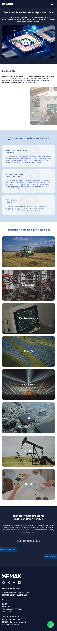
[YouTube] (14, 582)
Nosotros (6, 607)
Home (4, 604)
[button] (50, 624)
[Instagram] (3, 582)
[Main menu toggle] (52, 3)
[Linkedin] (19, 582)
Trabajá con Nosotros (12, 609)
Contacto (6, 612)
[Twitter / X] (8, 582)
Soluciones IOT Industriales (14, 595)
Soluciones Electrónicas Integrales (18, 592)
